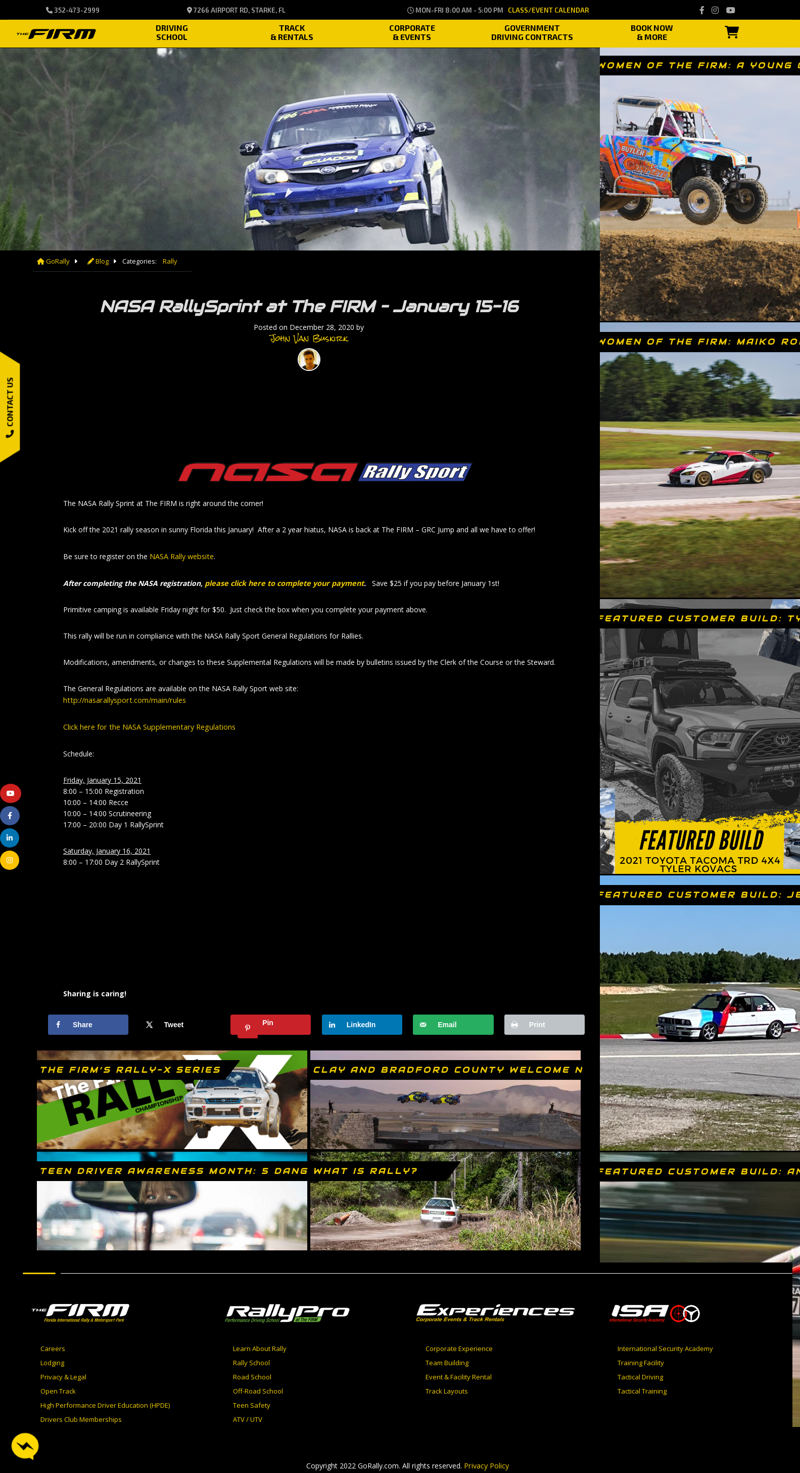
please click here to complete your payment (281, 581)
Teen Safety (251, 1402)
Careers (52, 1345)
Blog (96, 261)
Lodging (52, 1359)
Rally (167, 261)
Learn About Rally (260, 1345)
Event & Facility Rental (459, 1373)
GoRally (52, 261)
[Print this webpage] (544, 1022)
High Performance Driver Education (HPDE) (105, 1402)
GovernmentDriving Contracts (532, 30)
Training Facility (641, 1359)
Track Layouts (447, 1388)
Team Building (447, 1359)
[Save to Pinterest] (270, 1022)
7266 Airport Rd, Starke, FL (236, 10)
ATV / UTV (247, 1416)
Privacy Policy (486, 1462)
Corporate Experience (459, 1345)
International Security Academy (665, 1345)
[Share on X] (179, 1022)
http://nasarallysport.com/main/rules (122, 698)
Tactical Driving (640, 1373)
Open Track (58, 1388)
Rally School (251, 1359)
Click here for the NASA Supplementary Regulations (147, 724)
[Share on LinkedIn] (362, 1022)
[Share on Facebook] (88, 1022)
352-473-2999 (73, 10)
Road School (252, 1373)
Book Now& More (652, 30)
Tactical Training (642, 1388)
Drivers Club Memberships (81, 1416)
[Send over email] (453, 1022)
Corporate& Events (412, 30)
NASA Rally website (181, 555)
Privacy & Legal (63, 1373)
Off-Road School (258, 1388)
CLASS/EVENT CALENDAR (548, 10)
